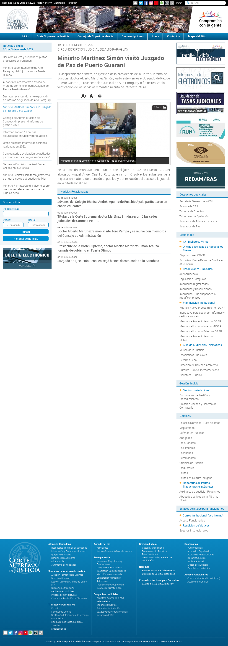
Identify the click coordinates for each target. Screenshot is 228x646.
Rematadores (187, 458)
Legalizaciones (58, 628)
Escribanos (186, 453)
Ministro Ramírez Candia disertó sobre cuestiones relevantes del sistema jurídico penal (26, 189)
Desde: (6, 219)
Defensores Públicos (191, 433)
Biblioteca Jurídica (190, 375)
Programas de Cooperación (110, 584)
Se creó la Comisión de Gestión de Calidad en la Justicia (23, 166)
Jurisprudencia (188, 274)
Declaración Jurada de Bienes (111, 571)
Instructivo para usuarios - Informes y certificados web (202, 314)
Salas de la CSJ (188, 206)
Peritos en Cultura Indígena (195, 478)
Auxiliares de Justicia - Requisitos (199, 491)
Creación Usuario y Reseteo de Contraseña (197, 405)
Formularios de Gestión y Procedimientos (194, 397)
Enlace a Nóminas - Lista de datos (199, 423)
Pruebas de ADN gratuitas (64, 594)
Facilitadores (187, 448)
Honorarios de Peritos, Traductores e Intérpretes (198, 484)
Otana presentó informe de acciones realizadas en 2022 (25, 144)
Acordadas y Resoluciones (195, 289)
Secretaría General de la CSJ (196, 201)
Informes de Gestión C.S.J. (110, 588)
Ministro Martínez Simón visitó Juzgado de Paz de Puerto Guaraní (27, 108)
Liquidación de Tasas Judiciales (67, 622)
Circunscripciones (133, 36)
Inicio (179, 3)
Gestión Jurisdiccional (196, 390)
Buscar (25, 232)
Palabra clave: (11, 208)
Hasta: (31, 219)
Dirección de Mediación (63, 588)
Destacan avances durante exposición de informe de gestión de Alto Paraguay (27, 98)
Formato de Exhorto (61, 611)
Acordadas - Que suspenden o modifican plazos (197, 295)
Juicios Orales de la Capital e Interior (114, 551)
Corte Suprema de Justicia (53, 36)
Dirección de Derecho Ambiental (198, 365)
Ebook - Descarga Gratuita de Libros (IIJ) (69, 583)
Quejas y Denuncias (61, 554)
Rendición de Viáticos (196, 525)
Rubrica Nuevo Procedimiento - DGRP (202, 307)
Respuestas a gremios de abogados (69, 547)
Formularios (57, 618)
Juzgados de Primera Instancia (198, 221)
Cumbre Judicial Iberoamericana (199, 370)
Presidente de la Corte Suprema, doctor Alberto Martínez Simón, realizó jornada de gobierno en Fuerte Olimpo (108, 248)
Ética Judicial (57, 561)
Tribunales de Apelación (194, 216)
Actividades (102, 547)
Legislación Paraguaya (192, 279)
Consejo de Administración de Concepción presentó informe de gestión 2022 (23, 121)
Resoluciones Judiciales (197, 269)
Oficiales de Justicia (191, 463)
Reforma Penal (188, 360)
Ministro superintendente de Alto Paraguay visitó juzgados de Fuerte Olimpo (24, 71)
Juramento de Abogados (63, 564)
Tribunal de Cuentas (191, 211)
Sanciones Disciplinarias (63, 558)
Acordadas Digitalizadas (194, 284)
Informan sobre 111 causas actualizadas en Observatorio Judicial (25, 133)
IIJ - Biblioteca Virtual (196, 241)
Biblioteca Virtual (195, 561)
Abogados (185, 438)
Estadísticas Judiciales (193, 355)
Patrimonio (102, 581)
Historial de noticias (25, 238)
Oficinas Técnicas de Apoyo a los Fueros (203, 248)
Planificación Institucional (199, 302)
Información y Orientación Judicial (68, 551)
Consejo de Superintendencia (96, 36)
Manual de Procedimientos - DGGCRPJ (196, 338)
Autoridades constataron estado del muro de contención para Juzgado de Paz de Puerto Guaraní (26, 85)
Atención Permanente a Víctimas (67, 574)
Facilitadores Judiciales (62, 591)
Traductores (186, 468)
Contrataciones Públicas (109, 577)
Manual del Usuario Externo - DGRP (200, 331)
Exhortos (55, 608)
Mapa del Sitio (197, 36)
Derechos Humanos (61, 578)
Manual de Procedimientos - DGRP (200, 321)
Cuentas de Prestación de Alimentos (69, 598)
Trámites (55, 625)
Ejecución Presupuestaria (109, 574)
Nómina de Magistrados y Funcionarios (109, 563)
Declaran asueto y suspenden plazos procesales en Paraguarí (25, 58)
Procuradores (187, 443)
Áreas (155, 36)
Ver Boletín (27, 265)
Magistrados (186, 428)
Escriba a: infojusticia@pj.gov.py (158, 583)
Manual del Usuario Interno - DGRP (200, 326)
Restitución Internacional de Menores (69, 615)
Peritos (183, 473)
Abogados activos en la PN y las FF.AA (198, 498)
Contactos (173, 36)
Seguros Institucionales (193, 530)
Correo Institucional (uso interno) (203, 515)
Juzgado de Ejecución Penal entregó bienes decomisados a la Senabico (108, 261)
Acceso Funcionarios (192, 520)
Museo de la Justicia (191, 350)
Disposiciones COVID (192, 255)
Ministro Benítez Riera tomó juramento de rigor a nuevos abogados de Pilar (26, 176)
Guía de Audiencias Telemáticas (202, 345)
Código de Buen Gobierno (109, 567)
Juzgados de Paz (189, 226)
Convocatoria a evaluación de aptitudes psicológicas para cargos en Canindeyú (27, 155)
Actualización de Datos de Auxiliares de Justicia (201, 262)
